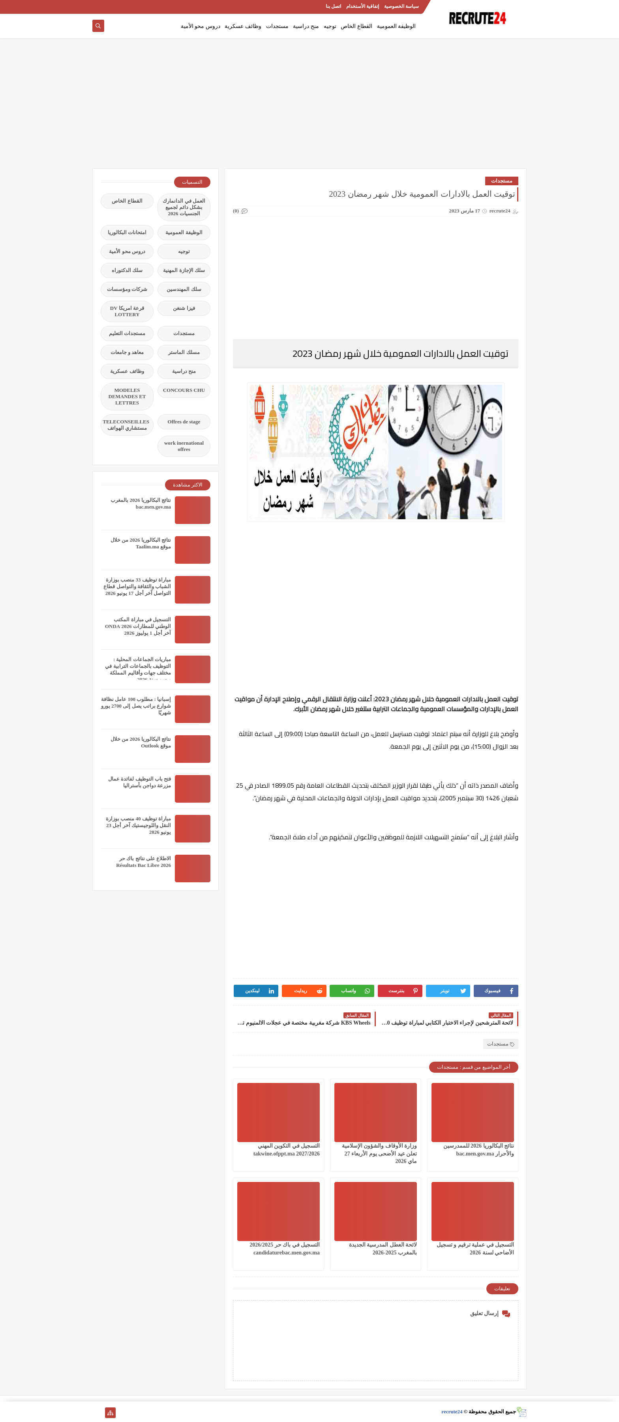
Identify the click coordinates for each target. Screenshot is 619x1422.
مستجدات (277, 26)
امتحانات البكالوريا (127, 232)
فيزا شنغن (184, 308)
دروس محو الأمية (200, 26)
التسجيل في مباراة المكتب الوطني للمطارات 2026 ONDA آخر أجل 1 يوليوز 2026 (138, 626)
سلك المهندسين (184, 289)
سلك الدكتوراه (127, 270)
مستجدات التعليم (127, 333)
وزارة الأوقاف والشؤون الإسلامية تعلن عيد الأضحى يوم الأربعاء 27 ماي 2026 (379, 1153)
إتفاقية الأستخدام (362, 6)
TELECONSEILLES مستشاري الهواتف (126, 425)
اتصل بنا (333, 6)
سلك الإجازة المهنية (184, 270)
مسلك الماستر (183, 352)
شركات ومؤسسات (127, 289)
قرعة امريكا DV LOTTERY (127, 311)
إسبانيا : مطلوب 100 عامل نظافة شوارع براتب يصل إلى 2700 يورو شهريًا (136, 706)
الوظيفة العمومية (396, 26)
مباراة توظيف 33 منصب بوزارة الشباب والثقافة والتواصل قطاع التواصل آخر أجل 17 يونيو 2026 (137, 586)
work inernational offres (184, 446)
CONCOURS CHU (184, 390)
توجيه (330, 26)
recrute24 (451, 1412)
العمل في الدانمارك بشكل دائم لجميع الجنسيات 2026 (184, 207)
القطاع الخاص (356, 26)
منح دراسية (306, 26)
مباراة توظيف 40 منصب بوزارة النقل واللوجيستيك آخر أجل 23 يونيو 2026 (138, 825)
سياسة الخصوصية (401, 6)
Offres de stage (184, 422)
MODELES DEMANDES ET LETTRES (127, 396)
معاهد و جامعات (127, 352)
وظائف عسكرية (243, 26)
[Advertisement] (309, 107)
